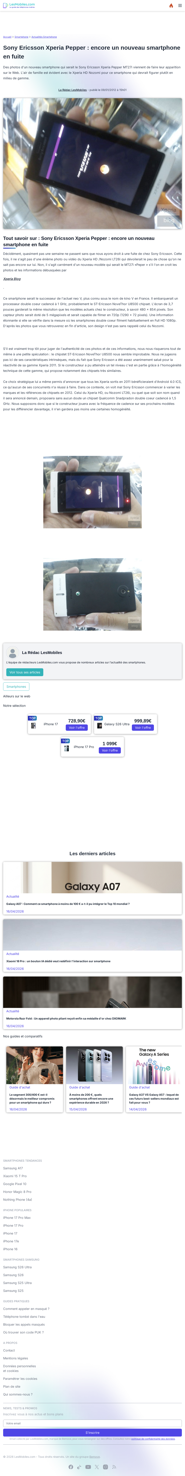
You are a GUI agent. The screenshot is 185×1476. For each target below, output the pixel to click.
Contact (9, 1350)
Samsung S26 (13, 1275)
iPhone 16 (10, 1249)
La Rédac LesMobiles (72, 89)
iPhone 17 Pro (13, 1225)
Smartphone (21, 36)
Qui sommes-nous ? (17, 1394)
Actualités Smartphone (44, 36)
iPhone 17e (11, 1241)
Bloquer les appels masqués (24, 1324)
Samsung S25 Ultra (17, 1283)
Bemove (94, 1456)
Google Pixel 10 (14, 1184)
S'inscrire (92, 1433)
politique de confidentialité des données (153, 1438)
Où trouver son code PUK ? (23, 1332)
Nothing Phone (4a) (17, 1200)
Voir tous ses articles (24, 672)
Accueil (7, 36)
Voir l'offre (77, 728)
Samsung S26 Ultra (17, 1267)
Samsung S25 (13, 1291)
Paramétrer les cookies (20, 1379)
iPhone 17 (10, 1233)
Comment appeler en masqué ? (26, 1309)
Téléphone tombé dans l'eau (24, 1317)
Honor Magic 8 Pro (17, 1192)
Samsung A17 (13, 1168)
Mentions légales (15, 1358)
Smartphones (16, 687)
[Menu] (180, 5)
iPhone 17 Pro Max (17, 1218)
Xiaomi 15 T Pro (15, 1176)
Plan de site (11, 1386)
